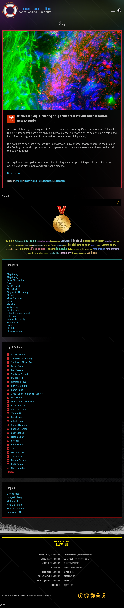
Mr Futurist (12, 501)
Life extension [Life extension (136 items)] (38, 249)
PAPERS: (67, 581)
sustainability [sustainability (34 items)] (54, 254)
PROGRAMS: (68, 576)
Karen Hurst (17, 390)
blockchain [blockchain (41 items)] (108, 241)
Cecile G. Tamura (19, 409)
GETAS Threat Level (62, 544)
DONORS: (52, 568)
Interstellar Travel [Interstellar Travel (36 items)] (12, 249)
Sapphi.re (48, 595)
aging (10, 301)
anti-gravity (12, 307)
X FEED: (44, 563)
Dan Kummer (18, 397)
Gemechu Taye (18, 382)
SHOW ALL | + (11, 472)
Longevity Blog (14, 497)
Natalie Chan (17, 437)
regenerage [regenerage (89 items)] (99, 249)
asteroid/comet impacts (19, 313)
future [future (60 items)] (53, 245)
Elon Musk (12, 289)
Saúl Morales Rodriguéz (23, 358)
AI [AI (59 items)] (13, 241)
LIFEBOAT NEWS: (70, 555)
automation (13, 322)
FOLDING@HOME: (44, 576)
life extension (48, 181)
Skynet (10, 295)
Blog (62, 23)
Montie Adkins (18, 460)
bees (9, 325)
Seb (13, 448)
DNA (9, 283)
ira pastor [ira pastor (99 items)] (24, 249)
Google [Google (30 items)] (65, 246)
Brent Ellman (17, 444)
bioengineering (14, 331)
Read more (13, 173)
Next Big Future (14, 504)
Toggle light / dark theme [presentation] (119, 10)
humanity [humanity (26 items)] (93, 246)
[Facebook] (80, 595)
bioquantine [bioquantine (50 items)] (55, 241)
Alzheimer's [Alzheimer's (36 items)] (19, 241)
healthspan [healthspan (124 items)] (83, 245)
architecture (13, 310)
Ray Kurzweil (13, 286)
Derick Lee (16, 417)
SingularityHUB (14, 512)
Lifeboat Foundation (21, 595)
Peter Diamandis (15, 280)
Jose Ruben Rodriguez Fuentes (27, 393)
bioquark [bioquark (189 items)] (66, 241)
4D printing (12, 277)
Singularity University (17, 292)
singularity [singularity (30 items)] (40, 253)
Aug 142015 (11, 118)
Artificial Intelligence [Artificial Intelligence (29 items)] (43, 241)
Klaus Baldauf (18, 405)
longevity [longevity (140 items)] (61, 249)
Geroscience (13, 493)
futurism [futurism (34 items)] (60, 246)
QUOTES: (67, 585)
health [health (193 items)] (72, 245)
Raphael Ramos (19, 429)
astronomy (12, 316)
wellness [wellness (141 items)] (92, 253)
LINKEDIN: (44, 559)
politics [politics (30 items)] (82, 249)
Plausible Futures (15, 508)
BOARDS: (67, 568)
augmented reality (16, 319)
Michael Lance (18, 452)
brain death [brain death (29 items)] (116, 241)
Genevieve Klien (19, 354)
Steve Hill (18, 181)
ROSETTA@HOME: (43, 581)
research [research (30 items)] (30, 253)
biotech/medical (30, 181)
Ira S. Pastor (17, 464)
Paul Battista (17, 378)
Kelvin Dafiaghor (19, 385)
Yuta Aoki (16, 413)
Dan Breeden (17, 370)
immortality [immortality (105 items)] (109, 245)
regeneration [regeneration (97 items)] (112, 249)
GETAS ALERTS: (69, 559)
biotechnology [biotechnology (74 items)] (90, 241)
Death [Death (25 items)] (30, 245)
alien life (11, 304)
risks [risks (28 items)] (35, 253)
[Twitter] (86, 595)
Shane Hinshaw (19, 425)
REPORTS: (67, 572)
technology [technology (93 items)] (66, 253)
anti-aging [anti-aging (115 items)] (30, 241)
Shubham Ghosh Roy (22, 362)
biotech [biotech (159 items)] (78, 241)
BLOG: (66, 563)
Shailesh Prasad (19, 374)
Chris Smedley (18, 468)
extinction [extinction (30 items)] (47, 246)
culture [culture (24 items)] (26, 245)
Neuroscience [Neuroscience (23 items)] (75, 249)
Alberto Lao (17, 421)
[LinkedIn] (92, 595)
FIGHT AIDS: (46, 572)
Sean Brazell (17, 433)
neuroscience (59, 181)
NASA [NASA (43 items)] (70, 249)
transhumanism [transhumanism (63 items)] (79, 253)
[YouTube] (98, 595)
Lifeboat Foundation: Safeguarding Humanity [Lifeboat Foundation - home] (54, 10)
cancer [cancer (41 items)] (11, 245)
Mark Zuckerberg (15, 298)
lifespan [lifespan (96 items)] (51, 249)
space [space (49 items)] (46, 253)
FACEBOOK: (43, 555)
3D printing (12, 274)
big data (11, 328)
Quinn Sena (17, 366)
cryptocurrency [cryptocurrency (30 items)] (19, 246)
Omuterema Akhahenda (23, 401)
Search (117, 202)
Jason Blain (17, 456)
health (40, 181)
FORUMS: (54, 585)
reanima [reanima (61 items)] (88, 249)
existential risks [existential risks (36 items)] (37, 246)
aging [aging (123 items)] (8, 241)
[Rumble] (104, 595)
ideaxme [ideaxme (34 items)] (100, 246)
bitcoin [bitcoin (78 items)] (100, 241)
